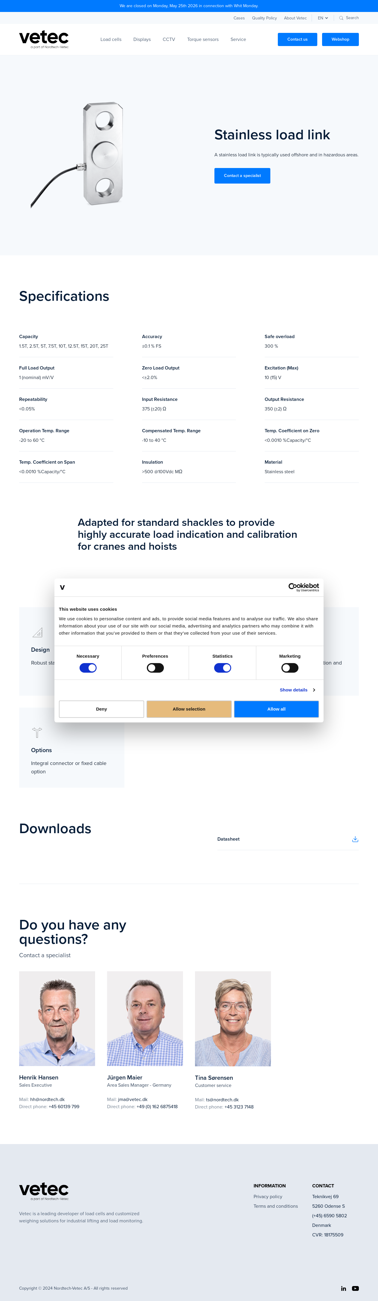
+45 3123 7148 (239, 1106)
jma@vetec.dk (132, 1099)
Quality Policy (264, 18)
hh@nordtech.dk (47, 1099)
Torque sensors (203, 39)
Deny (101, 708)
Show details (294, 689)
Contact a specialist (242, 175)
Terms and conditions (276, 1206)
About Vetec (295, 18)
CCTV (169, 39)
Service (238, 39)
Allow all (276, 708)
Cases (239, 18)
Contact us (297, 39)
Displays (142, 39)
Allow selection (189, 708)
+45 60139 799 (64, 1106)
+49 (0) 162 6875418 (157, 1106)
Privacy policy (268, 1196)
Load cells (110, 39)
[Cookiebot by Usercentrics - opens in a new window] (293, 587)
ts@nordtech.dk (222, 1099)
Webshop (340, 39)
